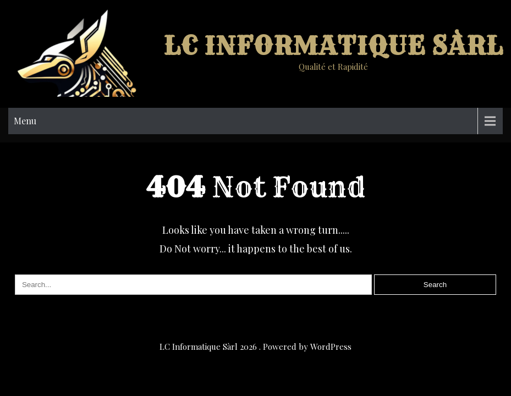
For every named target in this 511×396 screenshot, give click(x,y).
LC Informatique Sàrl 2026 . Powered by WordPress (255, 346)
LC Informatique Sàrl (333, 46)
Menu (25, 121)
